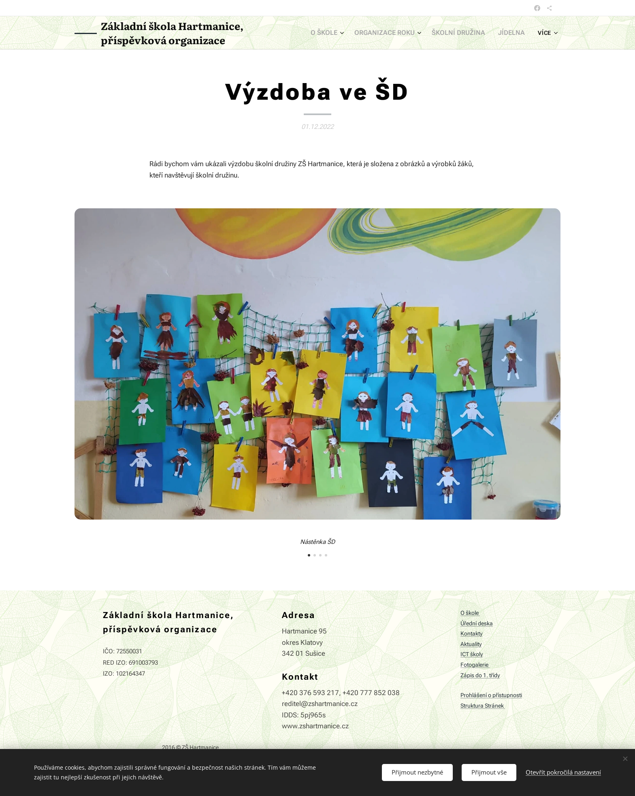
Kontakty (471, 633)
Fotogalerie (475, 664)
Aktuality (471, 644)
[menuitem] (339, 33)
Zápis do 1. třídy (480, 675)
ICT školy (471, 654)
